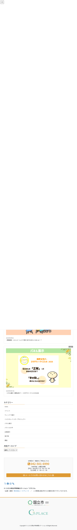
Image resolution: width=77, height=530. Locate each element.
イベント (7, 411)
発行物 (7, 436)
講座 (6, 440)
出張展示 (7, 432)
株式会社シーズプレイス (21, 491)
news (6, 407)
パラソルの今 (9, 428)
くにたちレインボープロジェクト (15, 419)
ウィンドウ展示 (9, 415)
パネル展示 (8, 423)
